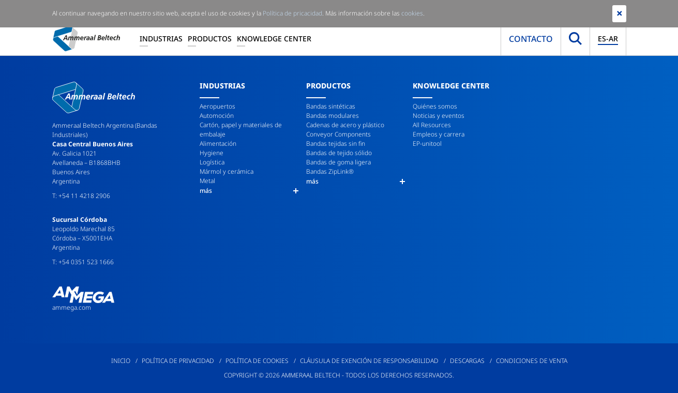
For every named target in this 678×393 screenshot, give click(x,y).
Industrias (161, 38)
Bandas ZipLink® (330, 171)
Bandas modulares (332, 115)
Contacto (531, 38)
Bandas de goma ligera (338, 162)
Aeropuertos (217, 106)
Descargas (467, 360)
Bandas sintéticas (330, 106)
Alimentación (218, 143)
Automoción (217, 115)
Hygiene (211, 152)
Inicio (120, 360)
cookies (412, 13)
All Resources (432, 124)
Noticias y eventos (438, 115)
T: (55, 195)
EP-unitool (427, 143)
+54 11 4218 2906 (84, 195)
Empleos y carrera (438, 134)
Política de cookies (257, 360)
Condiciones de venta (531, 360)
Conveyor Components (338, 134)
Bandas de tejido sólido (339, 152)
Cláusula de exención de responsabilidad (369, 360)
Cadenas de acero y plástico (345, 124)
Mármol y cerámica (226, 171)
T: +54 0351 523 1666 (83, 262)
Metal (207, 180)
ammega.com (71, 307)
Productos (210, 38)
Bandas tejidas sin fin (335, 143)
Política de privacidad (178, 360)
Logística (212, 162)
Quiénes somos (435, 106)
